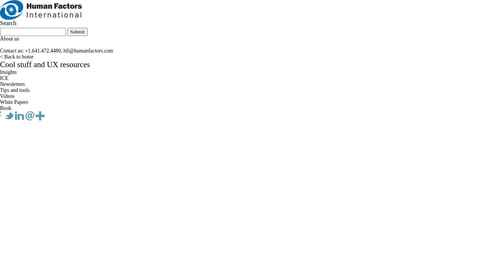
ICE (4, 78)
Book (5, 108)
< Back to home (16, 57)
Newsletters (12, 84)
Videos (7, 96)
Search (8, 23)
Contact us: (12, 51)
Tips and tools (15, 90)
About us (9, 39)
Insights (8, 72)
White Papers (14, 102)
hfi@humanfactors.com (88, 51)
